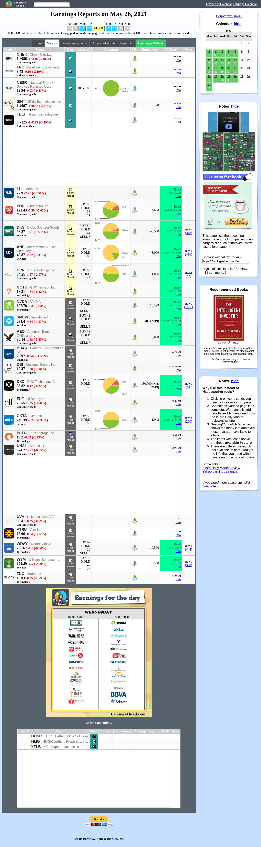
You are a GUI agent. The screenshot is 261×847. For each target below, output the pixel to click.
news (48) (188, 274)
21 (235, 68)
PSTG (22, 433)
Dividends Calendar (219, 4)
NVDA (22, 302)
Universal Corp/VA (40, 517)
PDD (20, 206)
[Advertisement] (92, 157)
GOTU (22, 287)
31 (209, 84)
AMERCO (37, 446)
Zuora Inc (34, 574)
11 (215, 59)
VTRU (22, 530)
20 (228, 68)
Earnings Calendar (245, 4)
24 (82, 28)
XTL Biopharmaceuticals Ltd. (64, 747)
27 (108, 28)
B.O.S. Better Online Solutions (66, 736)
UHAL (22, 446)
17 (209, 68)
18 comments (214, 272)
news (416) (188, 252)
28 (114, 28)
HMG (35, 741)
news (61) (188, 385)
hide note (209, 486)
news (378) (188, 231)
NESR (22, 82)
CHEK (22, 54)
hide (237, 24)
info (178, 60)
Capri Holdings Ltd (41, 270)
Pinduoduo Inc (37, 206)
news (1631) (188, 305)
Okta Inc (36, 416)
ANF (20, 247)
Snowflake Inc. (41, 317)
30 (127, 28)
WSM (21, 559)
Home (38, 43)
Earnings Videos (151, 43)
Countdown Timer (228, 16)
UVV (20, 517)
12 (222, 59)
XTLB (36, 747)
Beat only (126, 43)
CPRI (21, 270)
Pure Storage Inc (42, 433)
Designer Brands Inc (40, 364)
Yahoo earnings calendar (220, 471)
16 (248, 59)
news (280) (188, 419)
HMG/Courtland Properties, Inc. (65, 741)
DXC (20, 382)
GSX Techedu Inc (42, 287)
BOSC (36, 736)
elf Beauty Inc (36, 399)
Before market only (74, 43)
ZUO (20, 574)
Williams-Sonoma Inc (44, 559)
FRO (20, 67)
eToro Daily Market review (221, 468)
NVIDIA (35, 301)
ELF (20, 399)
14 (235, 59)
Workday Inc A (40, 544)
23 (75, 28)
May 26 (98, 28)
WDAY (22, 544)
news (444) (188, 547)
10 (209, 59)
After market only (104, 43)
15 (241, 59)
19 (222, 68)
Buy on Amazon (228, 342)
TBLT (21, 114)
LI (18, 189)
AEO (21, 331)
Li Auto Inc (30, 189)
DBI (20, 364)
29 (120, 28)
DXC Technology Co (42, 381)
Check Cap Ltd (41, 54)
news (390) (188, 563)
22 (69, 28)
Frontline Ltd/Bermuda (43, 67)
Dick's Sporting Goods (43, 227)
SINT (21, 101)
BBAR (22, 348)
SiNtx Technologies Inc (44, 101)
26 (222, 76)
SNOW (22, 317)
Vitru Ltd (36, 529)
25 (89, 28)
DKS (20, 227)
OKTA (22, 416)
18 (215, 68)
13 (228, 59)
